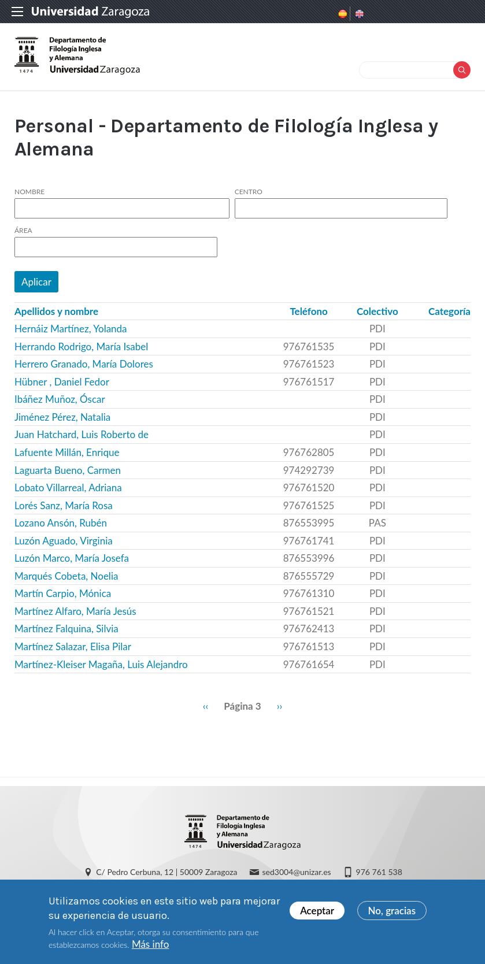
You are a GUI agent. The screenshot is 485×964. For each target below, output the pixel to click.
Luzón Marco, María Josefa (71, 558)
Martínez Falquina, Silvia (66, 628)
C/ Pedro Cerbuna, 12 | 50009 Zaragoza (166, 872)
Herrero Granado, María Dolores (83, 364)
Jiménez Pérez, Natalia (62, 417)
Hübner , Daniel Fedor (61, 382)
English (358, 14)
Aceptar (317, 913)
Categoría (449, 311)
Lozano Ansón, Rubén (60, 523)
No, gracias (392, 913)
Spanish (342, 14)
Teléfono (308, 311)
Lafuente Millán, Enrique (66, 452)
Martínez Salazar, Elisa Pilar (72, 646)
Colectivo (377, 311)
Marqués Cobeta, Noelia (66, 576)
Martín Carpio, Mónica (62, 593)
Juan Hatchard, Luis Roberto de (81, 434)
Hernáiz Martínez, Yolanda (70, 328)
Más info (150, 947)
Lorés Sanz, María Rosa (63, 505)
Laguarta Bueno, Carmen (67, 470)
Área (23, 231)
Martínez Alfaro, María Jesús (75, 611)
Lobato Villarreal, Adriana (68, 487)
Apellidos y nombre (56, 311)
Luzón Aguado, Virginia (63, 541)
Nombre (29, 192)
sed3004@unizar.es (296, 872)
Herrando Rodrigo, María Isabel (81, 346)
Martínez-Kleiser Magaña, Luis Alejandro (101, 664)
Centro (248, 192)
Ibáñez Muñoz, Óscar (59, 399)
